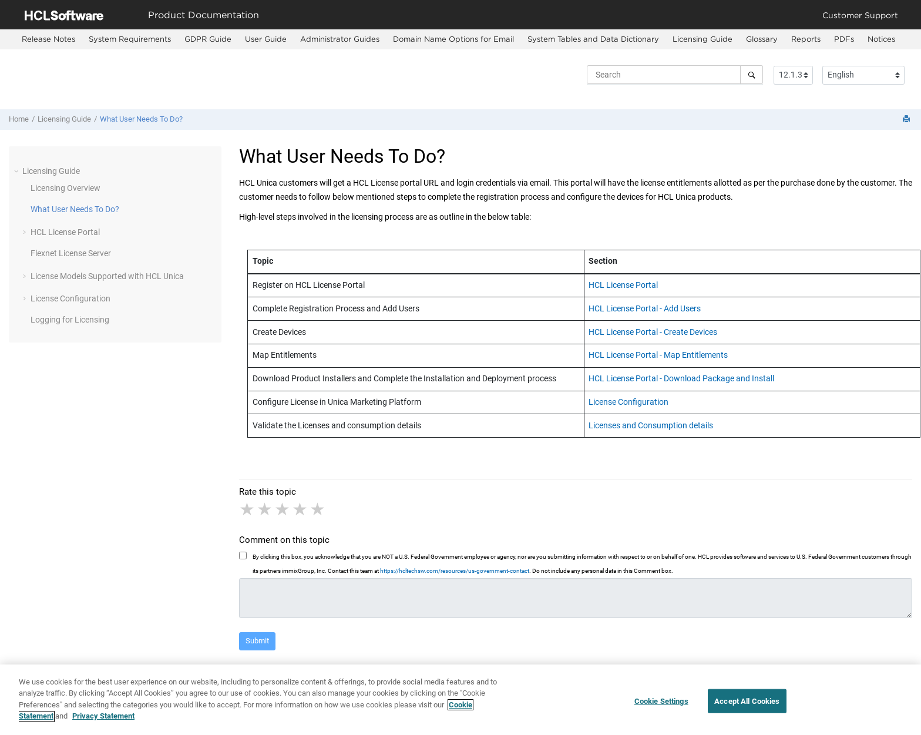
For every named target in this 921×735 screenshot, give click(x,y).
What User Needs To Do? (141, 119)
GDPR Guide (207, 39)
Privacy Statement (103, 721)
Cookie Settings (661, 705)
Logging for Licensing (70, 319)
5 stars (318, 509)
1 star (248, 509)
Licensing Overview (65, 188)
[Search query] (675, 74)
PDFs (844, 39)
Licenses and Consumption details (651, 425)
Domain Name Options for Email (453, 39)
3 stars (283, 509)
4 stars (301, 509)
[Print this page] (907, 119)
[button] (17, 171)
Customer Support (860, 15)
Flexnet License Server (71, 253)
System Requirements (130, 39)
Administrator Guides (339, 39)
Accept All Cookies (746, 705)
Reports (806, 39)
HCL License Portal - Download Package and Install (681, 378)
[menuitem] (48, 39)
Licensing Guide (702, 39)
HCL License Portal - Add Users (645, 308)
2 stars (265, 509)
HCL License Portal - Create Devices (653, 332)
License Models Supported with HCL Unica (107, 276)
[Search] (751, 74)
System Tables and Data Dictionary (593, 39)
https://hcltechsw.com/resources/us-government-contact (454, 571)
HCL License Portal (65, 232)
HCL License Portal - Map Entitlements (658, 355)
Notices (881, 39)
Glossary (762, 39)
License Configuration (70, 298)
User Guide (266, 39)
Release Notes (48, 39)
